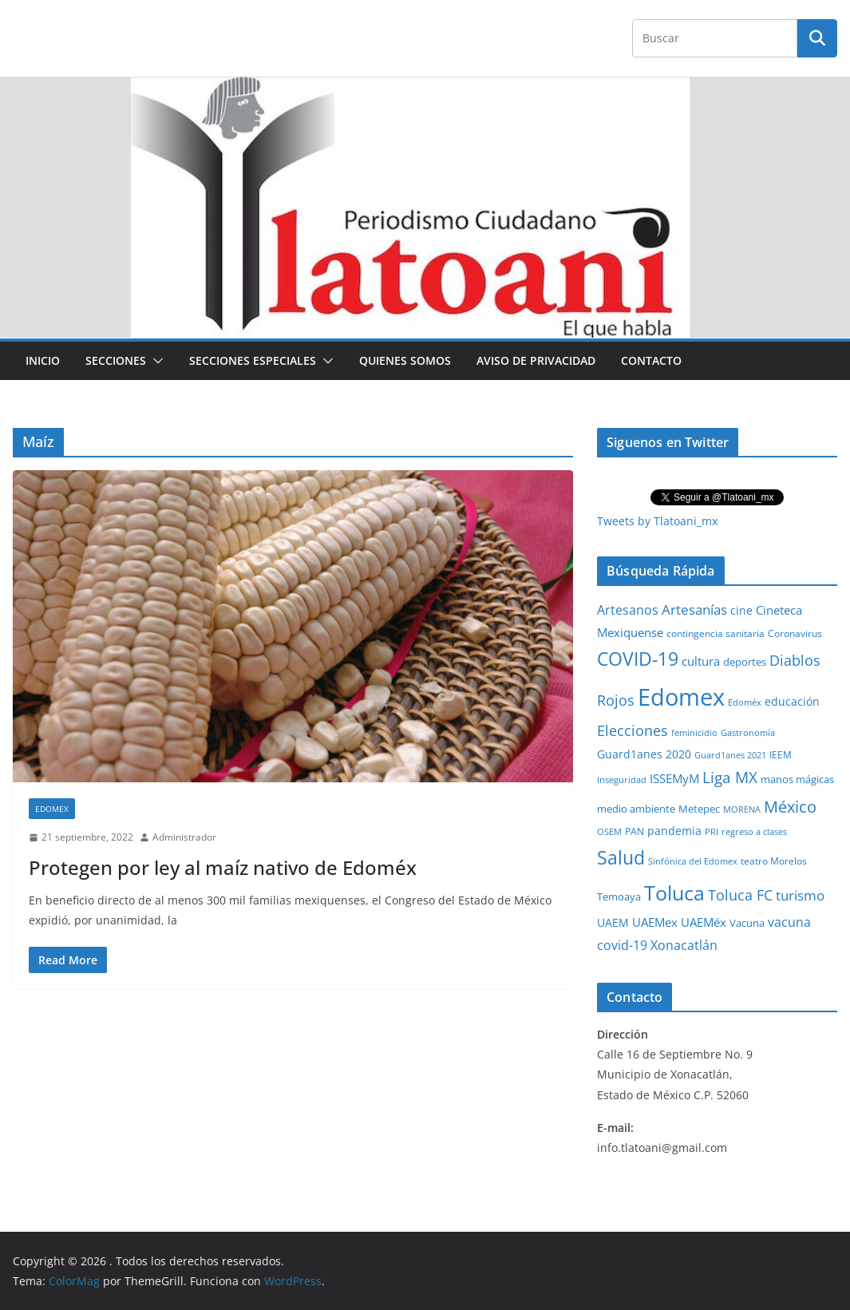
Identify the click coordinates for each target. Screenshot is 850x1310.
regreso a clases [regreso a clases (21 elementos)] (754, 831)
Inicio (43, 360)
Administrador (184, 837)
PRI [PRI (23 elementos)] (711, 831)
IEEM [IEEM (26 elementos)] (780, 754)
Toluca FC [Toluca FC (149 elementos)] (740, 894)
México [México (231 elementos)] (790, 806)
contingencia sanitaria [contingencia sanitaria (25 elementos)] (715, 633)
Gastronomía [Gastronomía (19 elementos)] (748, 732)
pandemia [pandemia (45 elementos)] (674, 830)
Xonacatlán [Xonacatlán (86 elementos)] (684, 945)
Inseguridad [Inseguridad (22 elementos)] (621, 780)
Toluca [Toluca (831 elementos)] (674, 892)
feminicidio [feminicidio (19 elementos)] (694, 732)
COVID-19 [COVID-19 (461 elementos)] (637, 659)
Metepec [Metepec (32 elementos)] (699, 809)
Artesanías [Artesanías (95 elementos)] (694, 609)
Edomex (52, 808)
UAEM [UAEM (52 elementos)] (613, 922)
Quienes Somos (405, 360)
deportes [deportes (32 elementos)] (744, 662)
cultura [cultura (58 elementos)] (701, 661)
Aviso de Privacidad (535, 360)
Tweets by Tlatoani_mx (657, 520)
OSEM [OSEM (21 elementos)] (609, 831)
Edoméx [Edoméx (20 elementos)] (744, 702)
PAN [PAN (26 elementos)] (634, 831)
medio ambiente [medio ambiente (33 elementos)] (636, 808)
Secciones (115, 360)
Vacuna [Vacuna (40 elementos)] (747, 923)
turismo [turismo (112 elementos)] (800, 894)
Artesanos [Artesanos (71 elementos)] (627, 610)
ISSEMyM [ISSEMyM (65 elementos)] (674, 778)
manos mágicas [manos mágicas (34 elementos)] (797, 779)
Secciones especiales (252, 360)
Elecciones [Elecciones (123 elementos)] (632, 730)
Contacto (651, 360)
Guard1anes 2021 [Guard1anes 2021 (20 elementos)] (730, 755)
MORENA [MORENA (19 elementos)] (742, 809)
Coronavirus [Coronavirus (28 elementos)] (795, 633)
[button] (155, 361)
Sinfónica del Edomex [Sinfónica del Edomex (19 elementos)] (692, 861)
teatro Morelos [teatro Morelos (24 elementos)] (774, 861)
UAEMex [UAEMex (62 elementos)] (655, 922)
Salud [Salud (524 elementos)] (621, 857)
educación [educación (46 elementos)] (792, 701)
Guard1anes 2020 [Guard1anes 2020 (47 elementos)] (644, 754)
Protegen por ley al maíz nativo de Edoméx (223, 867)
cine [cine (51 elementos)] (741, 610)
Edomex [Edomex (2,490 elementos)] (681, 697)
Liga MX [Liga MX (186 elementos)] (729, 777)
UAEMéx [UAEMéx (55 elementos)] (703, 922)
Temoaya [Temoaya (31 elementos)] (619, 897)
